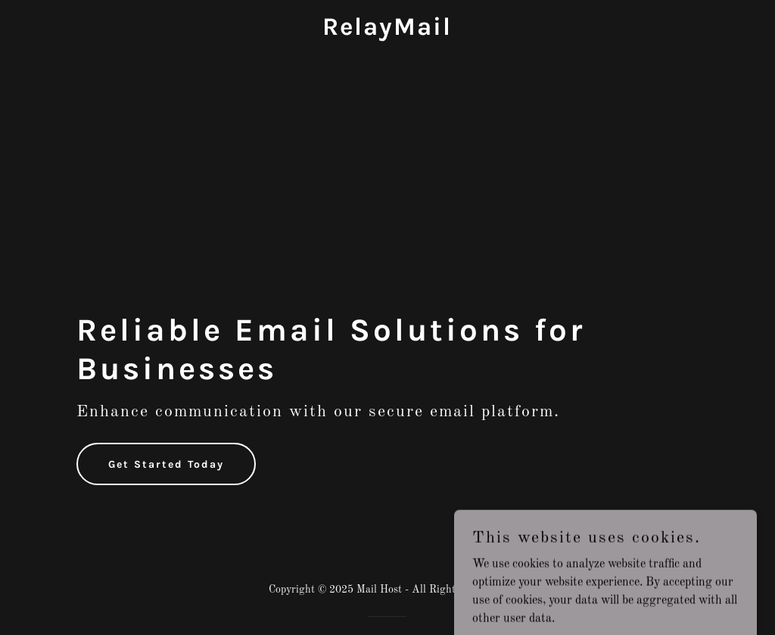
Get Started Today (166, 464)
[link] (387, 32)
